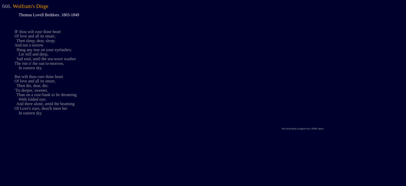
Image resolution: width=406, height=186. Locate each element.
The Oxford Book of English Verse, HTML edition (302, 129)
